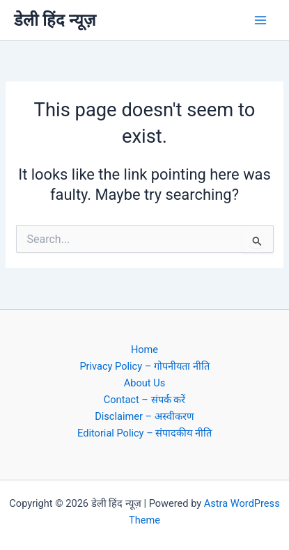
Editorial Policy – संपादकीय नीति (144, 433)
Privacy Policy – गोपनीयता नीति (144, 366)
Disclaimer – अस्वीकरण (144, 416)
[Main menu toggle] (260, 20)
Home (144, 349)
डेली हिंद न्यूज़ (55, 20)
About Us (144, 383)
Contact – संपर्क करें (144, 399)
